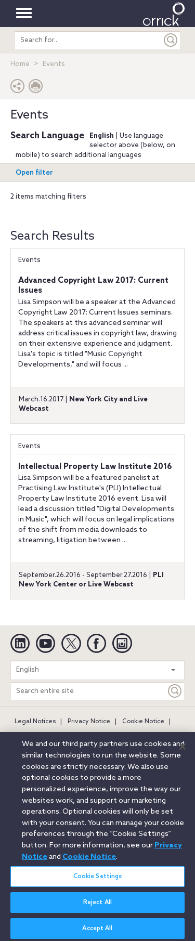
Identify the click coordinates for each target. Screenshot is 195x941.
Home (20, 64)
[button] (17, 88)
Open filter (34, 173)
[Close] (182, 751)
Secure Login (108, 735)
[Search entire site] (88, 691)
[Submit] (171, 40)
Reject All (97, 907)
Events (29, 260)
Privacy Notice (89, 721)
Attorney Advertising (46, 735)
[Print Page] (36, 88)
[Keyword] (175, 691)
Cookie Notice (143, 721)
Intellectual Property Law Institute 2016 (95, 467)
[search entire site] (88, 40)
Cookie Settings (97, 881)
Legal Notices (35, 721)
